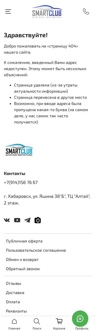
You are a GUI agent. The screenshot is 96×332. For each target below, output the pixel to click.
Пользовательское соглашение (36, 250)
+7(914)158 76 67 (21, 182)
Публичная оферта (24, 240)
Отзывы (13, 283)
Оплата (13, 301)
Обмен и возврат (22, 259)
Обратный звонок (23, 268)
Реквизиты (16, 310)
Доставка (15, 292)
